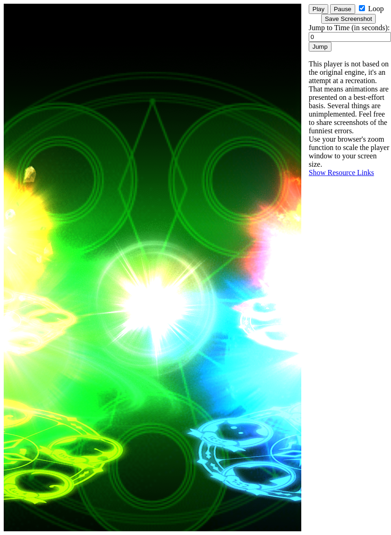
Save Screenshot (348, 18)
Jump (320, 46)
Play (318, 9)
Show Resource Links (341, 172)
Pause (342, 9)
